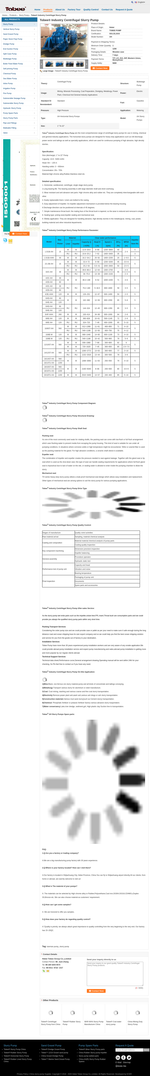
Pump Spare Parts (10, 113)
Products (47, 9)
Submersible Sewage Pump (14, 98)
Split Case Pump (9, 54)
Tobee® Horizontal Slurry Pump (16, 1056)
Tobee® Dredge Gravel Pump (53, 1049)
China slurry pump (37, 1074)
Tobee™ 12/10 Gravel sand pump (54, 1053)
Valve (5, 133)
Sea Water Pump (10, 79)
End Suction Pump (10, 49)
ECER (129, 1074)
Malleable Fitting (9, 128)
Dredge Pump (8, 44)
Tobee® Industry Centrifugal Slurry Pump (71, 71)
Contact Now (101, 68)
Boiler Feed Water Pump (13, 64)
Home (37, 9)
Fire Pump (7, 93)
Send (146, 1050)
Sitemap (126, 1062)
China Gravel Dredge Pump (52, 1056)
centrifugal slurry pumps (115, 133)
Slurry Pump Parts (10, 118)
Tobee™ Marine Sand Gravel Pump (55, 1059)
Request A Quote (124, 9)
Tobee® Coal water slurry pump (113, 1023)
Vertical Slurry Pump (11, 29)
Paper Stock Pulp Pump (12, 39)
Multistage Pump (9, 59)
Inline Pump (8, 83)
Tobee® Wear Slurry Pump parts (92, 1049)
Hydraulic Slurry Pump (12, 108)
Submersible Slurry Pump (13, 103)
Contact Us (107, 9)
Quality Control (91, 9)
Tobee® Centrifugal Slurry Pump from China (50, 1023)
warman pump (52, 947)
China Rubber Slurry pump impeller (93, 1053)
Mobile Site (121, 1066)
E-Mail (119, 1062)
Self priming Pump (10, 69)
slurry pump (64, 947)
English (141, 2)
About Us (60, 9)
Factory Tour (74, 9)
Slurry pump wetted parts (89, 1056)
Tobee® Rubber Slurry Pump (72, 1023)
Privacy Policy (22, 1074)
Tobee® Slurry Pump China (15, 1049)
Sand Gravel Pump (10, 34)
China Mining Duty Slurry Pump (135, 1023)
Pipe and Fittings (9, 123)
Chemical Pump (9, 74)
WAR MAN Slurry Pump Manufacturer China (93, 1023)
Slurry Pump (24, 15)
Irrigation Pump (9, 88)
